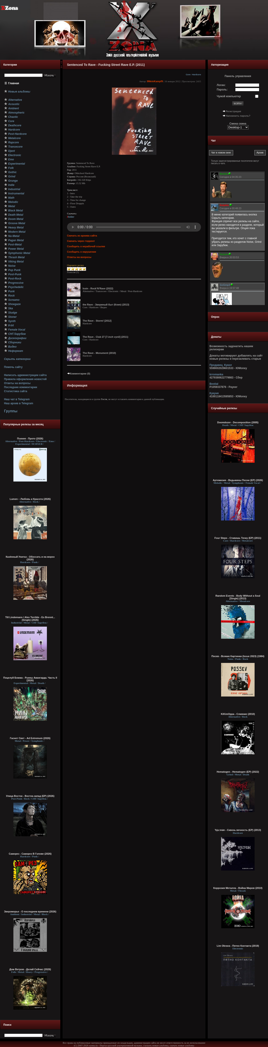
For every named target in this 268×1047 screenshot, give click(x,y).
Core (188, 74)
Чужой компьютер (229, 96)
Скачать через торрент (81, 241)
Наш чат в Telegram (17, 399)
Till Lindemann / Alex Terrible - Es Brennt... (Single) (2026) (30, 618)
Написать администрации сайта (25, 375)
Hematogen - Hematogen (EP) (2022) (238, 771)
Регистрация (233, 111)
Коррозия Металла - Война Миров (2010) (237, 888)
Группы (10, 411)
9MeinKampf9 (155, 81)
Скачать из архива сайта (82, 235)
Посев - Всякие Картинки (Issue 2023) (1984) (237, 656)
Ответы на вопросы (17, 383)
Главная (13, 83)
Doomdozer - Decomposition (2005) (238, 422)
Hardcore (196, 74)
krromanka (216, 374)
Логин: (221, 85)
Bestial (213, 383)
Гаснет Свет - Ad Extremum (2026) (30, 738)
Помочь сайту (13, 367)
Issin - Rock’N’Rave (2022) (98, 288)
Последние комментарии (20, 387)
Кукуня (214, 393)
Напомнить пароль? (238, 115)
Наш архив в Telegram (18, 403)
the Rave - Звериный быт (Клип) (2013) (106, 304)
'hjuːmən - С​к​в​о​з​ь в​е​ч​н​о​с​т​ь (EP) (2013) (238, 830)
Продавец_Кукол (220, 365)
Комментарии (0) (78, 373)
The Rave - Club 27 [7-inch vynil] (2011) (105, 336)
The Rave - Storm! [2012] (97, 320)
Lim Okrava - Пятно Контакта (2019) (238, 945)
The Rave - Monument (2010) (99, 353)
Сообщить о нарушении (81, 251)
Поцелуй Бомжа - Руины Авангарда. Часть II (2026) (30, 679)
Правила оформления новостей (25, 379)
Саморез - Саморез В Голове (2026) (30, 853)
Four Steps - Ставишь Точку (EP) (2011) (237, 538)
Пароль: (222, 89)
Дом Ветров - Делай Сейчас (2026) (30, 969)
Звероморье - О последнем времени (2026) (30, 911)
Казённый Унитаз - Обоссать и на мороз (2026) (30, 558)
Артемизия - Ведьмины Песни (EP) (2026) (238, 480)
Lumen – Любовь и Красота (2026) (30, 499)
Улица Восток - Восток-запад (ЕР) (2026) (30, 796)
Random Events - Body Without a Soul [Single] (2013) (238, 597)
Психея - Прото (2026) (30, 438)
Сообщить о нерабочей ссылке (86, 246)
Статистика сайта (15, 391)
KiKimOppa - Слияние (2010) (238, 714)
